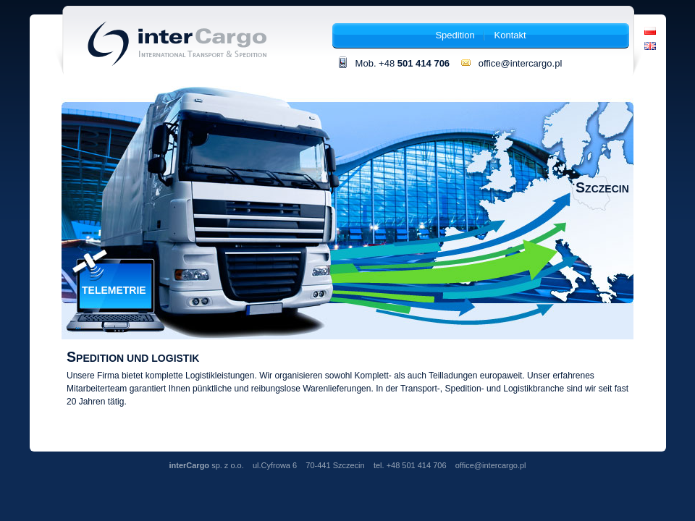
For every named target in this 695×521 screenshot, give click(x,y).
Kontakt (510, 35)
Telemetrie (114, 290)
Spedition (454, 35)
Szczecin (602, 189)
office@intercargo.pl (511, 63)
